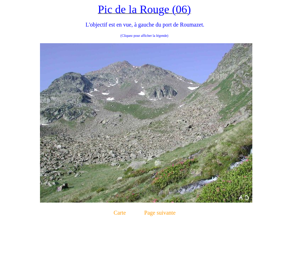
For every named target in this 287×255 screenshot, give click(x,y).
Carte (120, 213)
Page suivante (160, 213)
